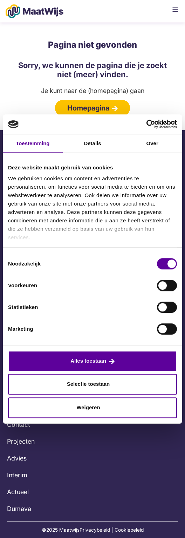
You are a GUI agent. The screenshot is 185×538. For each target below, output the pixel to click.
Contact (18, 424)
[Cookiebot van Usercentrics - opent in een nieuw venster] (146, 124)
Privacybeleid (95, 530)
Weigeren (88, 407)
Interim (17, 475)
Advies (17, 458)
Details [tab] (92, 143)
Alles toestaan (88, 361)
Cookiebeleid (129, 530)
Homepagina (88, 108)
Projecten (21, 441)
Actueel (18, 492)
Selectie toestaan (88, 384)
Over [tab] (152, 143)
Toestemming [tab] (32, 143)
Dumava (19, 508)
